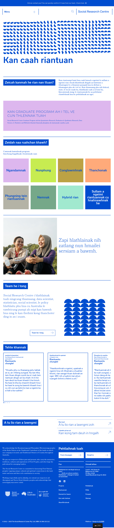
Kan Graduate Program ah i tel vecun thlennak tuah (41, 114)
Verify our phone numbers (70, 473)
